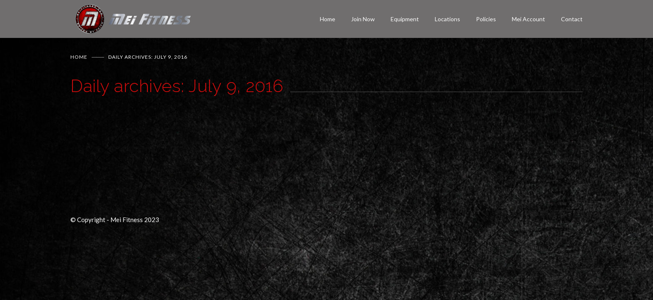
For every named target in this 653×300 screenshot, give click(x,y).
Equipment (405, 18)
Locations (447, 18)
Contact (572, 18)
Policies (486, 18)
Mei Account (528, 18)
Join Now (363, 18)
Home (327, 18)
